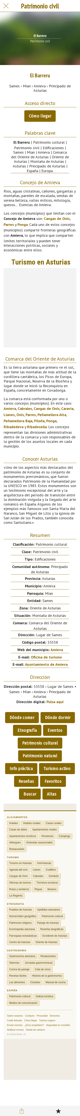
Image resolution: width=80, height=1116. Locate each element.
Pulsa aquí (55, 701)
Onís (20, 414)
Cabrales (25, 408)
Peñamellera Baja (18, 420)
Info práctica (21, 768)
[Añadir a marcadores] (58, 1111)
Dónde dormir (58, 717)
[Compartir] (22, 1111)
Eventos (55, 730)
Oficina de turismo (46, 657)
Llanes (9, 414)
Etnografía (27, 730)
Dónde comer (22, 717)
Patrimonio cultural (40, 743)
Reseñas (26, 781)
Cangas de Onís (57, 218)
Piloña (39, 420)
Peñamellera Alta (52, 414)
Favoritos (53, 781)
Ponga (22, 224)
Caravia (67, 408)
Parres (9, 224)
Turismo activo (57, 768)
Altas (52, 794)
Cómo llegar (40, 116)
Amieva (10, 408)
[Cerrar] (6, 5)
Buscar (29, 794)
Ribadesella (37, 426)
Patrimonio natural (40, 755)
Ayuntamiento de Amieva (46, 664)
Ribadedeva (13, 426)
